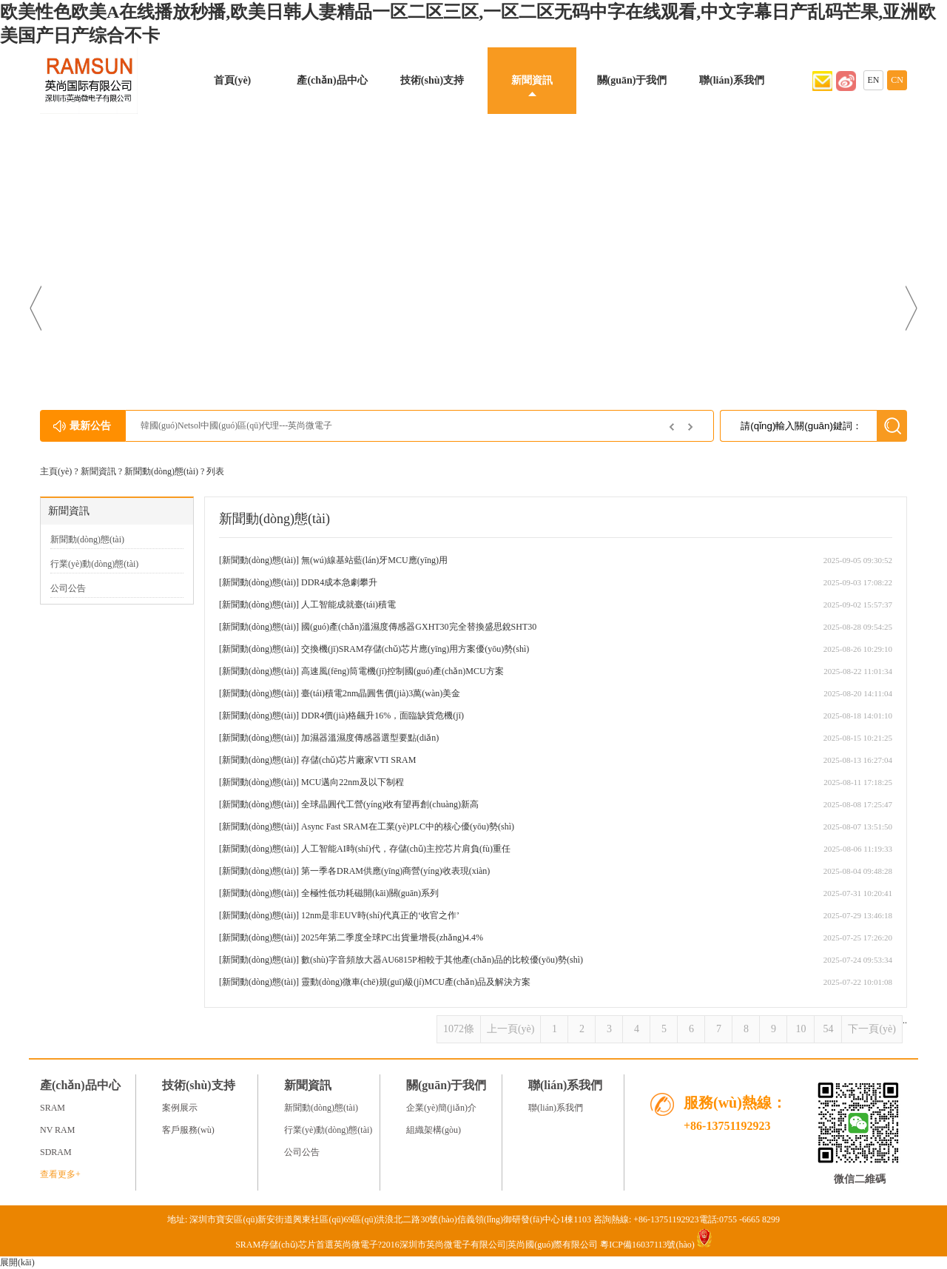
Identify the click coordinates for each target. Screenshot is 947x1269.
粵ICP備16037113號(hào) (647, 1244)
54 (828, 1028)
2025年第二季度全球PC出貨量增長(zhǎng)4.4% (392, 937)
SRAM (52, 1108)
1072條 (458, 1028)
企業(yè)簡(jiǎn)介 (441, 1108)
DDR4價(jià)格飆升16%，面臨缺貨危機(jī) (382, 715)
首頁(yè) (233, 80)
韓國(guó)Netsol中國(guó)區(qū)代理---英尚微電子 (236, 425)
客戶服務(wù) (188, 1130)
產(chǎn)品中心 (332, 80)
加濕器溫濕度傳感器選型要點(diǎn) (370, 738)
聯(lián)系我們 (731, 80)
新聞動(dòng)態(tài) (161, 471)
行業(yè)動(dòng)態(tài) (94, 564)
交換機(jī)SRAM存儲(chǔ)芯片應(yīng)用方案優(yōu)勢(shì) (415, 649)
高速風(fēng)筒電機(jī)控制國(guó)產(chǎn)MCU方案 (402, 671)
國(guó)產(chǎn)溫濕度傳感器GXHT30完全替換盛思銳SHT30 (418, 627)
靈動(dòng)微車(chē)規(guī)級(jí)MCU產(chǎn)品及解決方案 (415, 982)
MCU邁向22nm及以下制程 (352, 782)
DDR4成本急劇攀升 (339, 582)
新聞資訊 (532, 80)
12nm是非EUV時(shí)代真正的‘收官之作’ (380, 915)
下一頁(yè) (872, 1028)
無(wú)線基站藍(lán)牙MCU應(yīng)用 (374, 560)
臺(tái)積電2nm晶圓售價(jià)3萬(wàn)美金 (380, 693)
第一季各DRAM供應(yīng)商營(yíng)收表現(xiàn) (395, 871)
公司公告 (68, 588)
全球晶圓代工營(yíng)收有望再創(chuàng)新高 (390, 804)
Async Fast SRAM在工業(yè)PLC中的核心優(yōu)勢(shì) (407, 826)
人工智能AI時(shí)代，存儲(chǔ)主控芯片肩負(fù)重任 (405, 849)
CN (897, 80)
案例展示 (180, 1108)
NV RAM (57, 1130)
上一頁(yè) (511, 1028)
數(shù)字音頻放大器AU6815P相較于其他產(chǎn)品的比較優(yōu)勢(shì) (442, 960)
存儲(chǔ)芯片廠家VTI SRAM (358, 760)
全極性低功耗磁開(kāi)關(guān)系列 (370, 893)
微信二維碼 (860, 1179)
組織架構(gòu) (433, 1130)
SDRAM (56, 1152)
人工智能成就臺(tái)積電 (348, 604)
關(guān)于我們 (632, 80)
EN (874, 80)
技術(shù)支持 (432, 80)
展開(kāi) (17, 1262)
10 (800, 1028)
